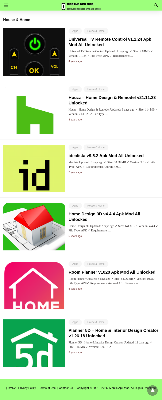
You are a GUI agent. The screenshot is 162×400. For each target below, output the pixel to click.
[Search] (155, 5)
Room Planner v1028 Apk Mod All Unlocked (112, 272)
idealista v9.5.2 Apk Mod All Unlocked (106, 155)
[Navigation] (5, 5)
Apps (75, 31)
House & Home (95, 31)
